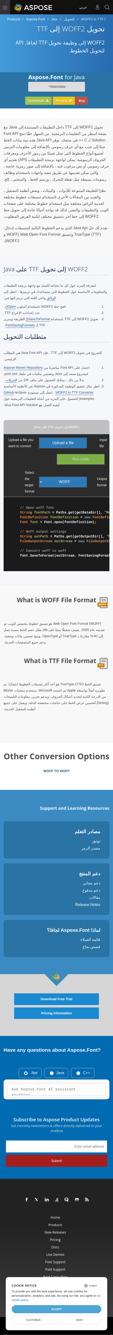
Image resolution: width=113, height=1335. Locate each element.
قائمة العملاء (90, 940)
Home (55, 1217)
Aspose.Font (35, 19)
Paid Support (55, 1269)
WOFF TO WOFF (56, 771)
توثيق (96, 841)
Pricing (64, 101)
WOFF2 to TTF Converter (74, 392)
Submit (56, 1161)
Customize (33, 1319)
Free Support (55, 1262)
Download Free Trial (56, 999)
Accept (56, 1309)
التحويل (69, 19)
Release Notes (87, 905)
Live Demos (55, 1254)
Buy (82, 101)
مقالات (94, 897)
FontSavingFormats (20, 325)
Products (13, 19)
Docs (55, 1247)
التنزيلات (11, 380)
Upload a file (63, 443)
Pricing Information (56, 1013)
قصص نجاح (91, 947)
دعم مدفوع (91, 890)
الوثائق (51, 298)
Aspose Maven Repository (23, 367)
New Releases (55, 1232)
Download (38, 101)
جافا (54, 19)
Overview (58, 87)
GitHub (9, 392)
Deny (79, 1319)
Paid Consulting (55, 1276)
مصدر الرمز (90, 848)
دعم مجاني (91, 883)
